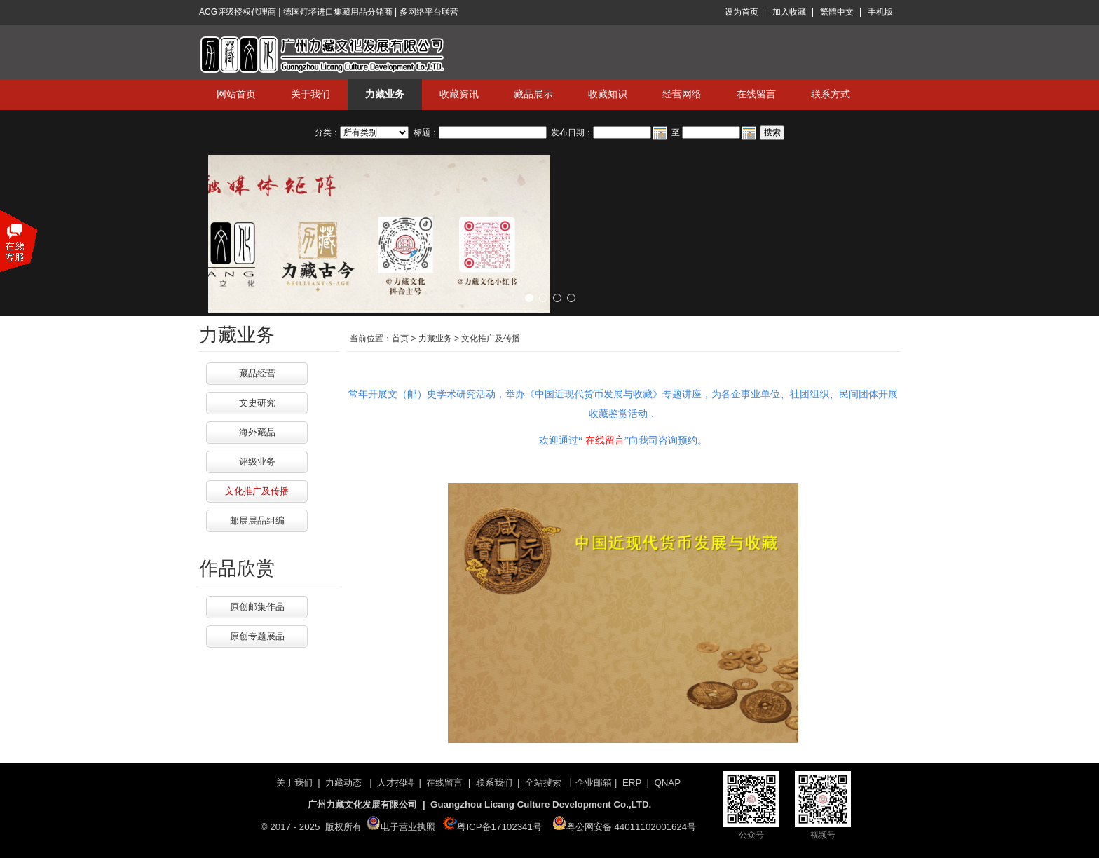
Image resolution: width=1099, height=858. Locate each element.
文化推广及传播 (257, 491)
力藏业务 (384, 94)
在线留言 (756, 94)
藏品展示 (533, 94)
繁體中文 (837, 12)
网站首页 (236, 94)
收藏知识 (607, 94)
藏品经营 (257, 373)
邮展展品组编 (257, 520)
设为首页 (741, 12)
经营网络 (682, 94)
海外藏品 (257, 432)
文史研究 (257, 402)
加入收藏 (789, 12)
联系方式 (830, 94)
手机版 (880, 12)
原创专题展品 (257, 636)
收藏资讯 (459, 94)
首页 (400, 338)
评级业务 (257, 461)
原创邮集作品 (257, 606)
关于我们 (310, 94)
